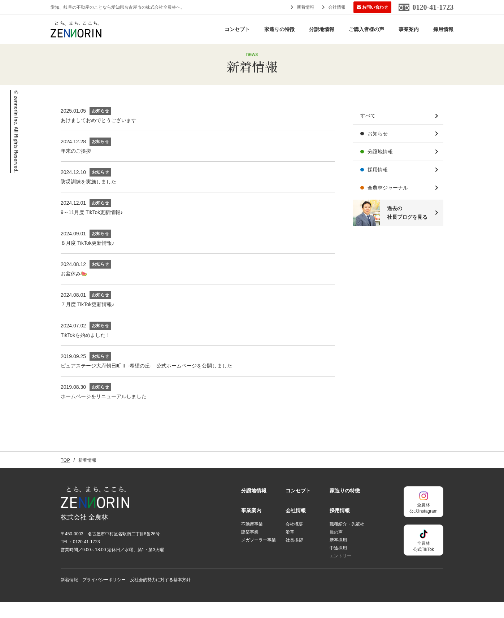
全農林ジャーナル (388, 204)
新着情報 (305, 7)
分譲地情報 (321, 29)
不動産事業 (252, 540)
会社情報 (337, 7)
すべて (367, 132)
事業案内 (409, 29)
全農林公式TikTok (423, 556)
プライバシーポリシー (104, 596)
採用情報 (443, 29)
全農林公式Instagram (423, 518)
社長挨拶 (294, 556)
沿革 (290, 548)
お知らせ (378, 150)
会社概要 (294, 540)
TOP (65, 476)
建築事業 (249, 548)
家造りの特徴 (279, 29)
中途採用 (338, 564)
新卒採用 (338, 556)
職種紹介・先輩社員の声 (347, 544)
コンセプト (237, 29)
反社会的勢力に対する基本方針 (160, 596)
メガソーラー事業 (258, 556)
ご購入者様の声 (366, 29)
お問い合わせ (375, 7)
